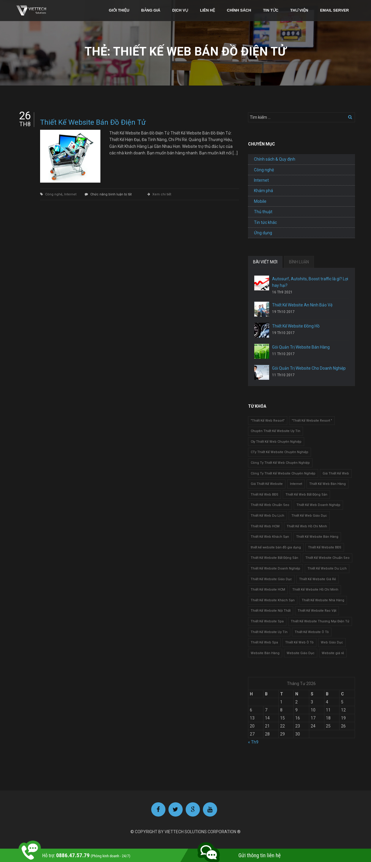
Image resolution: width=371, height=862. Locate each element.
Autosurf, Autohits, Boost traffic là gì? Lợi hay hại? (310, 282)
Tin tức (270, 10)
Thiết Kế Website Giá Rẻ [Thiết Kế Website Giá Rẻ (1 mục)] (317, 579)
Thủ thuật (263, 211)
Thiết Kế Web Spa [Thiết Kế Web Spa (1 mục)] (264, 642)
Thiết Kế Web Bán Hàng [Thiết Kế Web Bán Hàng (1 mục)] (327, 484)
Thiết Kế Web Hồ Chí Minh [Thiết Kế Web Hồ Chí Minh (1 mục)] (307, 526)
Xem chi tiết (161, 194)
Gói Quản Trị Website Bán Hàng (301, 347)
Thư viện (299, 10)
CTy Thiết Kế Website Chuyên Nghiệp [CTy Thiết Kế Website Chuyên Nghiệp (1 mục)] (279, 452)
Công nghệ (53, 194)
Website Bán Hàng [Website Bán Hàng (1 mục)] (265, 653)
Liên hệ (207, 10)
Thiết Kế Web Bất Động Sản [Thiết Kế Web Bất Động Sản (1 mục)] (306, 494)
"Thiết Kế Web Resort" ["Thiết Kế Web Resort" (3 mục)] (268, 421)
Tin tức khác (265, 222)
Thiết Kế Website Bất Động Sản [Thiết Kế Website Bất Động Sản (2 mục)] (274, 558)
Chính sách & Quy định (274, 159)
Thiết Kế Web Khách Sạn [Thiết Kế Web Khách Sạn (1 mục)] (270, 537)
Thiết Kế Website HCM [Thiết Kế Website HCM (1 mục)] (268, 589)
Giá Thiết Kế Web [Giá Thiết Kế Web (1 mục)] (336, 473)
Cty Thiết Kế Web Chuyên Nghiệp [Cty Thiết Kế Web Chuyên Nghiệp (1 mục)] (276, 442)
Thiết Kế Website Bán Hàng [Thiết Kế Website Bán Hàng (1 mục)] (317, 537)
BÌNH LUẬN (299, 262)
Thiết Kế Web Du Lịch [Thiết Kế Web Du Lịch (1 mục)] (267, 516)
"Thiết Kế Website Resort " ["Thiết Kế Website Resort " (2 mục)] (312, 421)
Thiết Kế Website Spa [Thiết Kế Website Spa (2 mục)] (267, 621)
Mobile (260, 201)
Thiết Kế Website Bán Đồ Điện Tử (93, 122)
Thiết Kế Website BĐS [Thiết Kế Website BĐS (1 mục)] (324, 547)
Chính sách (239, 10)
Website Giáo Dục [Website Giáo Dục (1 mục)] (301, 653)
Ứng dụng (263, 232)
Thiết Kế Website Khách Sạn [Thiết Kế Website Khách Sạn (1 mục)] (273, 600)
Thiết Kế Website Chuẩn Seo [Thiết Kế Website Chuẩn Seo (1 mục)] (327, 558)
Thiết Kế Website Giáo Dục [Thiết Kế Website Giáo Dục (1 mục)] (271, 579)
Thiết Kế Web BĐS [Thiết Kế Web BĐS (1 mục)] (264, 494)
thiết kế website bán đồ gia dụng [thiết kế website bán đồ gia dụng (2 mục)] (276, 547)
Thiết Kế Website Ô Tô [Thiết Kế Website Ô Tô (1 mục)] (312, 632)
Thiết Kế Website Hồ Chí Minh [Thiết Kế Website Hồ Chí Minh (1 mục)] (315, 589)
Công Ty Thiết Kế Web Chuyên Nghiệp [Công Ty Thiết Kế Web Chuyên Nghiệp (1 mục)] (280, 463)
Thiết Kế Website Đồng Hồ (296, 326)
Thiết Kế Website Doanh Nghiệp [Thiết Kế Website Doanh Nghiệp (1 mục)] (275, 568)
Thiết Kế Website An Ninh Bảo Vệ (302, 305)
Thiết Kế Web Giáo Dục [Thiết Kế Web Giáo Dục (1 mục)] (309, 516)
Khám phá (263, 190)
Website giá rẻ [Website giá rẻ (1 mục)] (333, 653)
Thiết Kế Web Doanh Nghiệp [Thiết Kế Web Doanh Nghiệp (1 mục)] (318, 505)
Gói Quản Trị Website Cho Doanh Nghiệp (309, 368)
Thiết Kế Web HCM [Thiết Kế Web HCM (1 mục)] (265, 526)
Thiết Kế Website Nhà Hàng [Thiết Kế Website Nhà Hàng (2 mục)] (323, 600)
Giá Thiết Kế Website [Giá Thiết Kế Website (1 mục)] (267, 484)
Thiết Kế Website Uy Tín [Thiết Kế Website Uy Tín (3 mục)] (269, 632)
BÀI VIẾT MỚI (265, 262)
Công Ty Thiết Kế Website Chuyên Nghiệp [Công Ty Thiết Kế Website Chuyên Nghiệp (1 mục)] (283, 473)
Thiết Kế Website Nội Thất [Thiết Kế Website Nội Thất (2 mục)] (271, 611)
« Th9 (253, 742)
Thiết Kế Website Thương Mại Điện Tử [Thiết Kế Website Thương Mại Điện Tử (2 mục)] (320, 621)
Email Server (334, 10)
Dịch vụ (180, 10)
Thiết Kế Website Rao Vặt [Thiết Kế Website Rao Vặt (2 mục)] (317, 611)
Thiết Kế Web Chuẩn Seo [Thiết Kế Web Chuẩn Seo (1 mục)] (270, 505)
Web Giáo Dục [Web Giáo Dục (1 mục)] (332, 642)
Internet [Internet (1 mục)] (296, 484)
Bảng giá (150, 10)
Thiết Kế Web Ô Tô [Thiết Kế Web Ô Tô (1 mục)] (299, 642)
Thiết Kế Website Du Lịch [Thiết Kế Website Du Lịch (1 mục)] (327, 568)
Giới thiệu (119, 10)
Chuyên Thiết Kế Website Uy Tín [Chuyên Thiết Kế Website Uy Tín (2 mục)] (275, 431)
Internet (70, 194)
